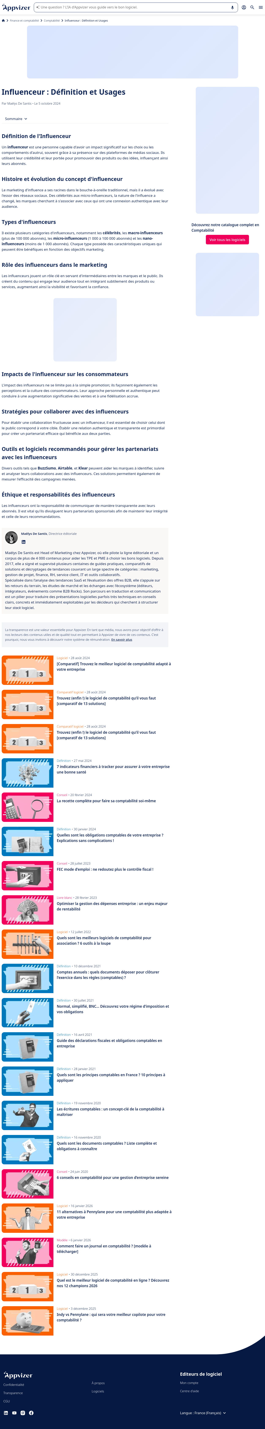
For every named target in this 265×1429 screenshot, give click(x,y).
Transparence (13, 1393)
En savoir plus (121, 639)
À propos (98, 1383)
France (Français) (210, 1412)
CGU (6, 1401)
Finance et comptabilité (24, 20)
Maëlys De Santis (19, 103)
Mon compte (189, 1383)
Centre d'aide (189, 1391)
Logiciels (98, 1391)
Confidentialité (13, 1384)
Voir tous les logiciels (227, 239)
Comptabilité (52, 20)
